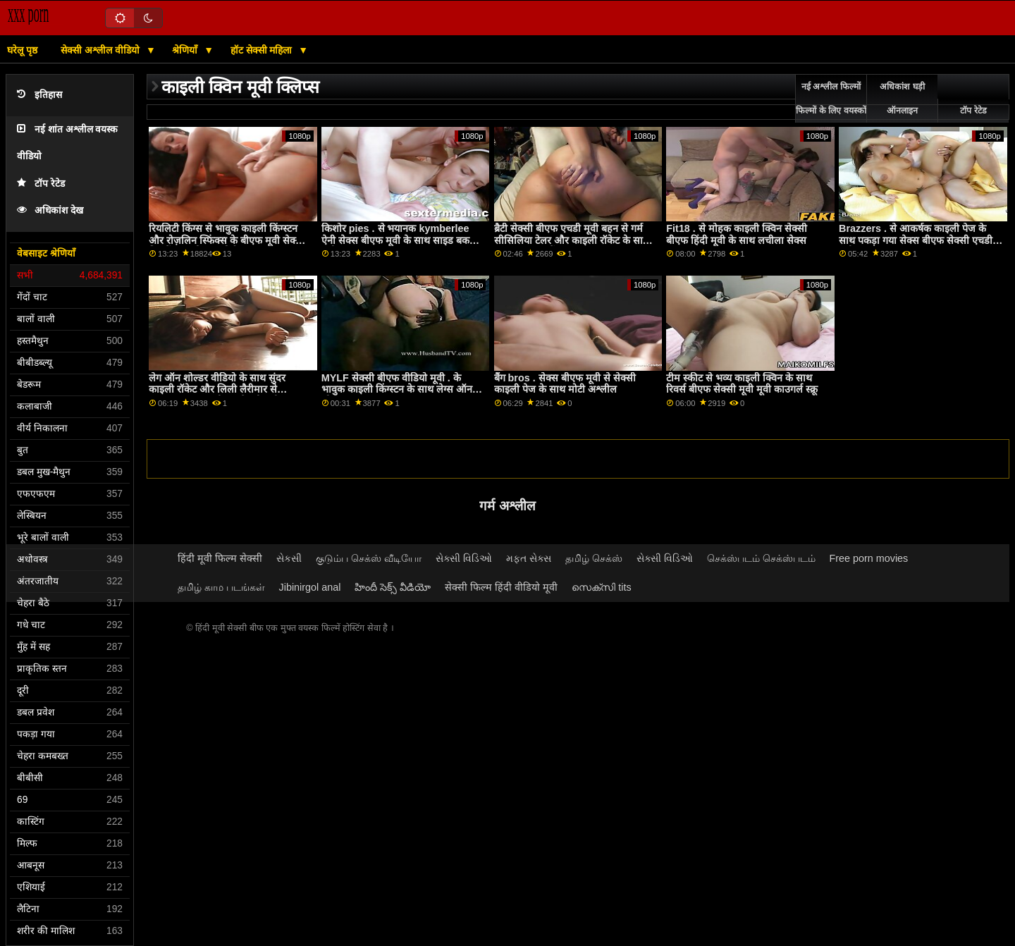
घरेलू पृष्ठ (22, 50)
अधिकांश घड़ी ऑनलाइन (902, 99)
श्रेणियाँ (186, 50)
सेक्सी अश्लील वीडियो (101, 50)
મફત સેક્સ (528, 558)
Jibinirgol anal (310, 587)
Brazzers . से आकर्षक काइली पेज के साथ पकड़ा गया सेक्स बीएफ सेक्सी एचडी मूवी (915, 240)
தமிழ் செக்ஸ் (593, 558)
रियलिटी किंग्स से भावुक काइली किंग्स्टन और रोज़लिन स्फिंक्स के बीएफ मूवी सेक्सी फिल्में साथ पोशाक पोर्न (227, 240)
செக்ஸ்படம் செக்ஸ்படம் (761, 558)
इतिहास (39, 95)
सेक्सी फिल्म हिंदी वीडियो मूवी (501, 587)
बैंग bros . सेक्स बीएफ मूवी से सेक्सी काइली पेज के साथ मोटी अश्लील (565, 383)
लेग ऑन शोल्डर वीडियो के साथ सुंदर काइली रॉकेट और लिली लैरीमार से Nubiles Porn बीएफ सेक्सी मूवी (217, 389)
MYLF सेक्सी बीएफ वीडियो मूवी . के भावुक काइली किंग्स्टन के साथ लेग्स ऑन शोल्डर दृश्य (396, 389)
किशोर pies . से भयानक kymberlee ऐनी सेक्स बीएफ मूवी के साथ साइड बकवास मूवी (403, 240)
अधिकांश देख (50, 210)
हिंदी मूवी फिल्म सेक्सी (220, 558)
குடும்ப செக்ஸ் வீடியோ (369, 558)
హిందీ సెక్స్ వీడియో (393, 587)
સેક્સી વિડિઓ (464, 558)
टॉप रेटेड (41, 183)
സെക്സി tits (601, 587)
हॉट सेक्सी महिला (262, 50)
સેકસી (289, 558)
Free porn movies (869, 558)
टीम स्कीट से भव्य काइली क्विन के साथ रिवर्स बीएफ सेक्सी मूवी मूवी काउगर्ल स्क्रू (742, 383)
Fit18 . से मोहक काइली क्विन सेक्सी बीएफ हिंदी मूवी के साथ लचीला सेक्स (736, 234)
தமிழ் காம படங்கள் (221, 587)
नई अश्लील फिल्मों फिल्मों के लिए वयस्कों (831, 99)
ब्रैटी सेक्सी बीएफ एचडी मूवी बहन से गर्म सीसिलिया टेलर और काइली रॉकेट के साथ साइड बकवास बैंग (571, 240)
